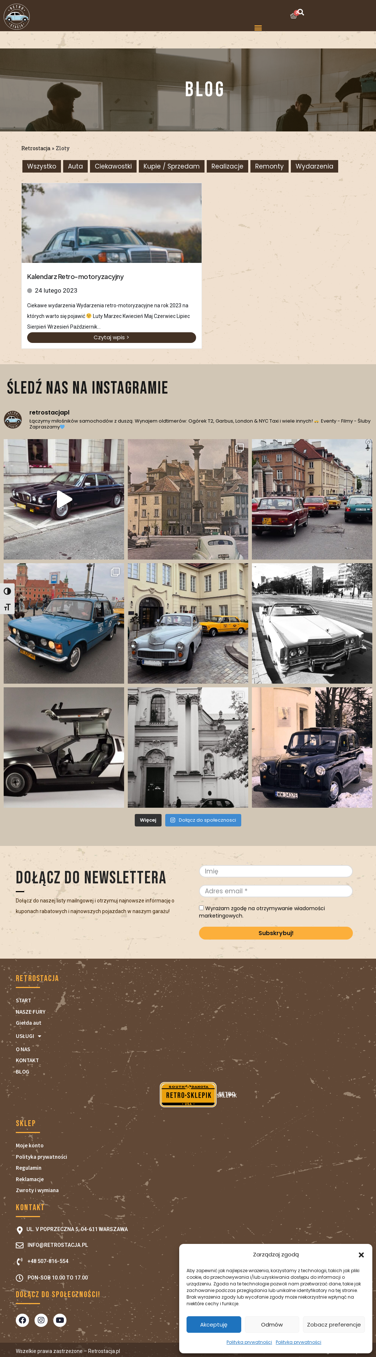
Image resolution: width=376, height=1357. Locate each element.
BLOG (22, 1071)
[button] (361, 1255)
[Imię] (276, 871)
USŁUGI (28, 1036)
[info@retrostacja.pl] (20, 1245)
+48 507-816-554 (48, 1261)
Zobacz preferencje (334, 1324)
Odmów (272, 1324)
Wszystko (41, 166)
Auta (75, 166)
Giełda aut (28, 1022)
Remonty (269, 166)
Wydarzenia (314, 166)
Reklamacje (30, 1179)
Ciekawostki (113, 166)
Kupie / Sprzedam (172, 166)
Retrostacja (35, 148)
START (23, 1000)
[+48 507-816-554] (20, 1262)
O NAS (23, 1049)
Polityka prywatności (249, 1342)
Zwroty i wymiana (37, 1190)
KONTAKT (27, 1060)
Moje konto (30, 1145)
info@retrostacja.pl (58, 1245)
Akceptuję (213, 1324)
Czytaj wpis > (111, 337)
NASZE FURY (31, 1011)
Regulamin (28, 1167)
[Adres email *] (276, 891)
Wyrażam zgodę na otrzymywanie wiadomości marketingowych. (262, 912)
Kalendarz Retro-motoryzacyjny (75, 276)
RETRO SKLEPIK (188, 1094)
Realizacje (227, 166)
